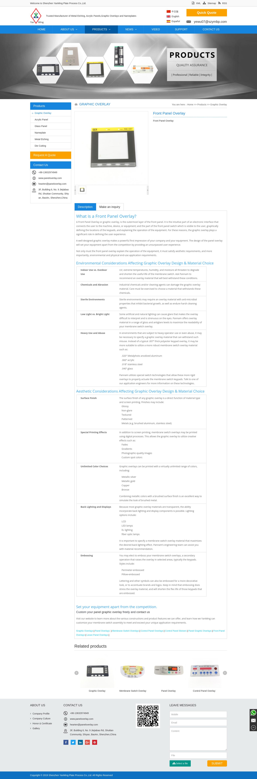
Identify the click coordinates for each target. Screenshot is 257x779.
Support (181, 29)
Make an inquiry (109, 207)
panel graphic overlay (108, 612)
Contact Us (211, 29)
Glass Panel (39, 126)
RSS (222, 3)
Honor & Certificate (41, 723)
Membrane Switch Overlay (132, 691)
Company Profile (40, 713)
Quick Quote (216, 12)
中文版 (184, 11)
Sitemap (209, 3)
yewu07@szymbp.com (219, 21)
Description (85, 207)
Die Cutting (39, 145)
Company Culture (40, 718)
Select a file (180, 763)
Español (185, 21)
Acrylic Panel (40, 119)
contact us (143, 612)
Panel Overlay (168, 691)
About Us (69, 29)
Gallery (35, 728)
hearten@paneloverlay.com (52, 184)
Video (156, 29)
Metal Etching (40, 139)
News (131, 29)
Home (42, 29)
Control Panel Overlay (204, 691)
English (184, 16)
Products (101, 29)
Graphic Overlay (41, 113)
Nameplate (39, 132)
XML (196, 3)
